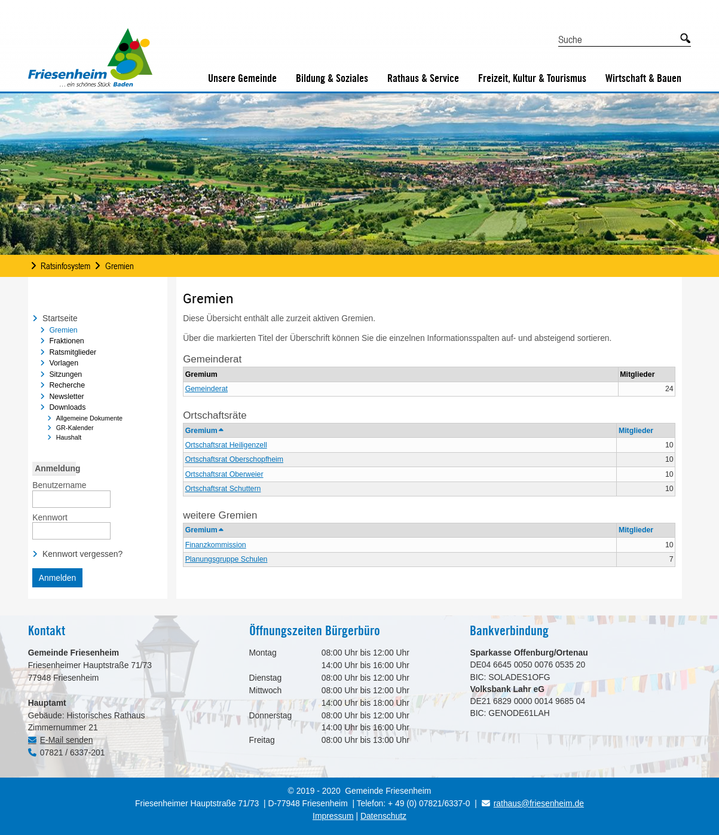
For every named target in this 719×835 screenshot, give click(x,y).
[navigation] (97, 379)
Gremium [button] (204, 430)
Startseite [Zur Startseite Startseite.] (60, 318)
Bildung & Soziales (332, 78)
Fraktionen (66, 341)
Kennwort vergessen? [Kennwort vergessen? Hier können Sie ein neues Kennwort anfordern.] (82, 554)
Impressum (333, 816)
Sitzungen (65, 374)
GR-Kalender (75, 427)
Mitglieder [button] (636, 430)
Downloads (67, 407)
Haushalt (69, 437)
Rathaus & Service (423, 78)
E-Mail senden (66, 740)
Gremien (119, 266)
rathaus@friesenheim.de (533, 803)
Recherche (67, 385)
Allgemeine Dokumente (89, 418)
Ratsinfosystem (65, 266)
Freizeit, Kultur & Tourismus (532, 78)
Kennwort (50, 517)
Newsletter (66, 396)
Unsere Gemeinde (242, 78)
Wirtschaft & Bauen (643, 78)
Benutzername (59, 484)
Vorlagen (63, 363)
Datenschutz (383, 816)
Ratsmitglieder (72, 352)
